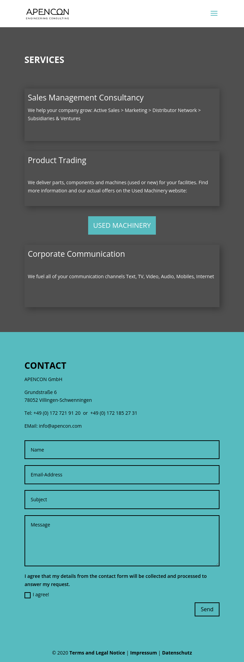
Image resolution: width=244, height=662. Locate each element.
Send (207, 609)
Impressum (143, 652)
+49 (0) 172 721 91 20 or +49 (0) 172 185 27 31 (85, 413)
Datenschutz (177, 652)
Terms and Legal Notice (97, 652)
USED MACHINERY (122, 225)
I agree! (37, 594)
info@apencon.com (60, 426)
